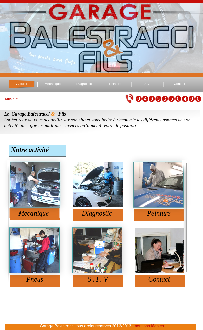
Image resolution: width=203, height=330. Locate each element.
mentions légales (148, 326)
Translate (10, 98)
